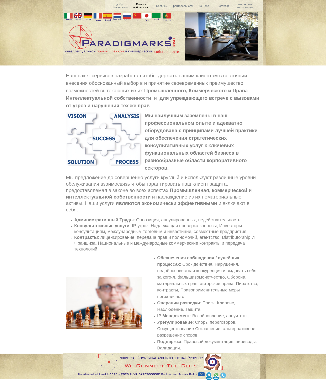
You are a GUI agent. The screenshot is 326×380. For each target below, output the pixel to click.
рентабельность (183, 5)
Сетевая (224, 5)
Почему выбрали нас (141, 6)
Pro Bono (203, 5)
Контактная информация (245, 6)
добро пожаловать (120, 6)
